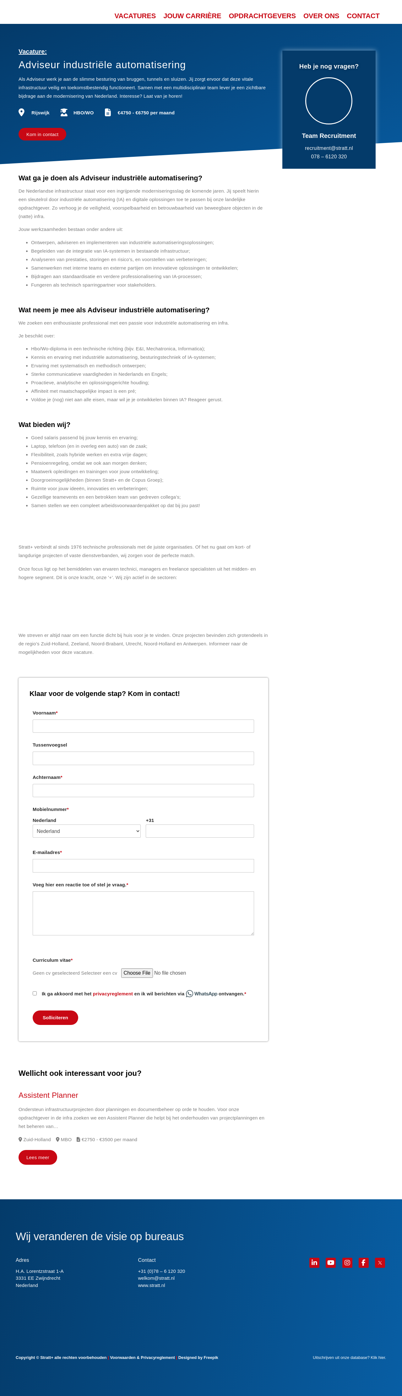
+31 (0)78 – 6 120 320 (161, 1271)
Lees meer (37, 1157)
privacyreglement (113, 993)
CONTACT (363, 16)
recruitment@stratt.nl (329, 148)
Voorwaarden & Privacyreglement (142, 1357)
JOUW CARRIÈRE (192, 16)
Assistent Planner (48, 1095)
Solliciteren (55, 1017)
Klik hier (378, 1357)
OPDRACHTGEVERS (262, 16)
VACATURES (135, 16)
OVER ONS (321, 16)
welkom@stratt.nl (156, 1278)
